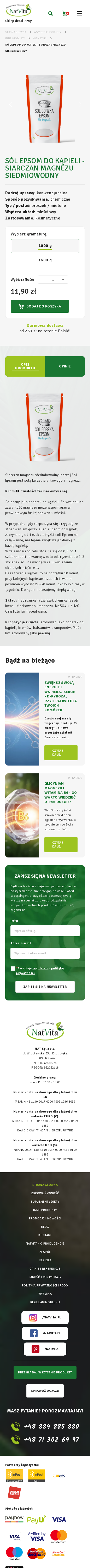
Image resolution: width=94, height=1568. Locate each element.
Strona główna (45, 1185)
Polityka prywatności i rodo (45, 1286)
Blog (45, 1227)
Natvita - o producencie (45, 1244)
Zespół (45, 1252)
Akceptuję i (40, 970)
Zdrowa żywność (45, 1193)
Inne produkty (45, 1210)
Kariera (45, 1260)
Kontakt (44, 1235)
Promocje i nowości (45, 1218)
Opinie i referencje (45, 1269)
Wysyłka (45, 1294)
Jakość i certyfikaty (45, 1277)
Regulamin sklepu (45, 1302)
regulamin (41, 968)
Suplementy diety (45, 1202)
